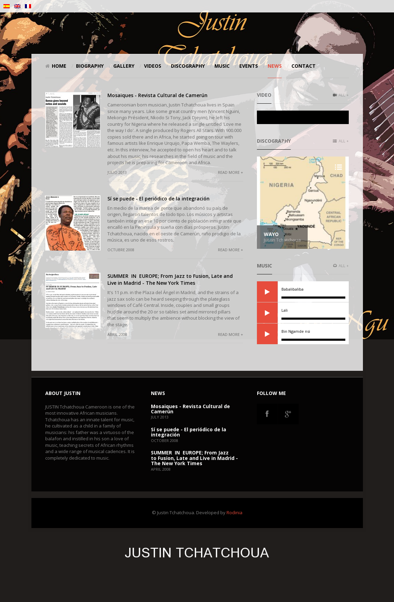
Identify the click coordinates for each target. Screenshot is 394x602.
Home (55, 66)
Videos (152, 66)
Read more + (230, 172)
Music (222, 66)
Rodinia (234, 512)
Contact (303, 66)
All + (341, 94)
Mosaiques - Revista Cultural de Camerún (157, 95)
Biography (90, 66)
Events (248, 66)
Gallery (123, 66)
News (275, 66)
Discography (188, 66)
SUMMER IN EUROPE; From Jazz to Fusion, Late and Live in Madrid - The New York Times (170, 279)
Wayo (271, 234)
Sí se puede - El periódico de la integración (158, 198)
